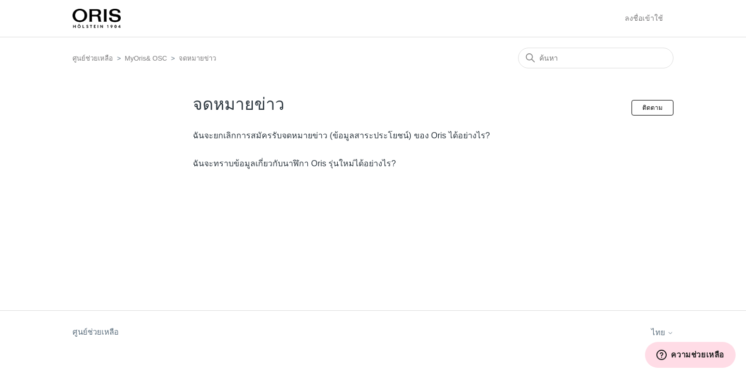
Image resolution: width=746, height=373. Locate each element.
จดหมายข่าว (197, 58)
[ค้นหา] (595, 58)
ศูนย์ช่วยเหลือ (93, 58)
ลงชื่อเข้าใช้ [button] (644, 18)
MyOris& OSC (146, 58)
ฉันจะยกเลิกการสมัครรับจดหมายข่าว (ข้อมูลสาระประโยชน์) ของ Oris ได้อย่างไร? (341, 135)
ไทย (662, 332)
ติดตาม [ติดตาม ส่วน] (652, 107)
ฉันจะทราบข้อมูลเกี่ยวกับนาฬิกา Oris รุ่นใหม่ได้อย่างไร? (294, 163)
